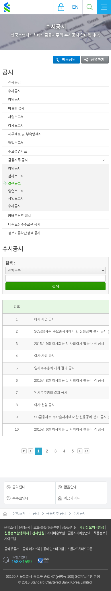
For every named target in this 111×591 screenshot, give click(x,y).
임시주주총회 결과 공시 (51, 393)
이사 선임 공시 (44, 405)
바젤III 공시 (16, 108)
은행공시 (24, 527)
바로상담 (64, 59)
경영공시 (14, 100)
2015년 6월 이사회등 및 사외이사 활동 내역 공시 (69, 429)
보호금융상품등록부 (46, 527)
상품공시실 (69, 527)
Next (80, 451)
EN (75, 7)
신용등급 (14, 82)
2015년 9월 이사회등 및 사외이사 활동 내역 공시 (69, 344)
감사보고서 (16, 126)
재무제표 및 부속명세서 (25, 134)
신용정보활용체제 (16, 533)
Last (86, 451)
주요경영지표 (17, 151)
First (24, 451)
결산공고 (14, 184)
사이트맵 (10, 539)
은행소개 (19, 514)
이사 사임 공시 (44, 319)
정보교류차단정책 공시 (24, 233)
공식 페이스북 (31, 549)
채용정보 (99, 533)
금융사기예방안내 (79, 533)
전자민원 (38, 533)
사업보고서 (16, 117)
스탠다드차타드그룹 (79, 549)
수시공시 (14, 91)
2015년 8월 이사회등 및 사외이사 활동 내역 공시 (69, 381)
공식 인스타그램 (53, 549)
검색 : (10, 263)
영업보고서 (16, 143)
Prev (31, 451)
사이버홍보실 (55, 533)
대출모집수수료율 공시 (24, 224)
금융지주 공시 (18, 160)
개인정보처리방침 (91, 527)
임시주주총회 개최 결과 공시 (54, 368)
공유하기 (92, 59)
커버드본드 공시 (19, 216)
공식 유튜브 (11, 549)
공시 (36, 514)
